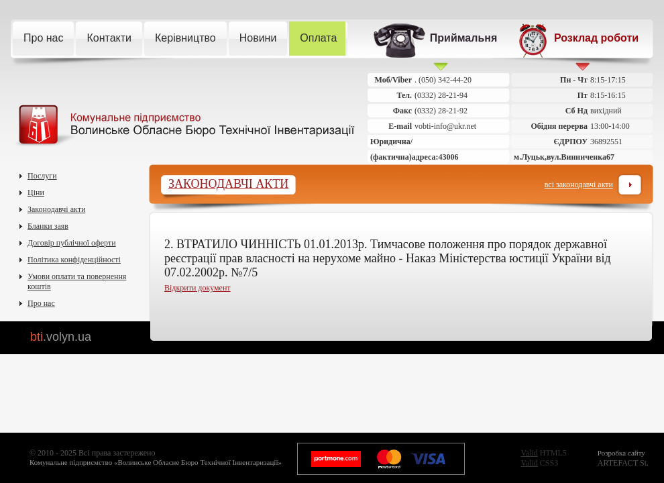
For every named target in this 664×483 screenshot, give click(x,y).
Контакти (114, 38)
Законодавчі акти (56, 209)
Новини (263, 38)
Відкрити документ (197, 287)
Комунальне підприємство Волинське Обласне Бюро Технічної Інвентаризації (184, 126)
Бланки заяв (47, 226)
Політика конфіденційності (74, 259)
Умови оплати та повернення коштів (76, 281)
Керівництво (191, 38)
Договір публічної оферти (71, 243)
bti (60, 336)
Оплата (323, 38)
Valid (528, 453)
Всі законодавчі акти (579, 188)
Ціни (35, 192)
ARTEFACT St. (623, 458)
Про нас (48, 38)
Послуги (42, 175)
